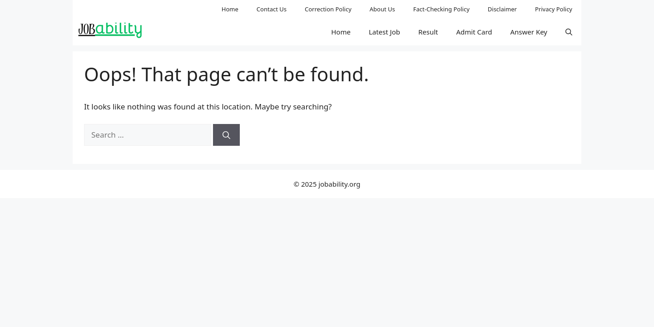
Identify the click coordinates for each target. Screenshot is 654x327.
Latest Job (384, 31)
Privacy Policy (553, 9)
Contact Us (272, 9)
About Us (382, 9)
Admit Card (474, 31)
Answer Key (528, 31)
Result (428, 31)
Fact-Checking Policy (441, 9)
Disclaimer (502, 9)
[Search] (226, 135)
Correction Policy (328, 9)
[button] (568, 31)
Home (230, 9)
